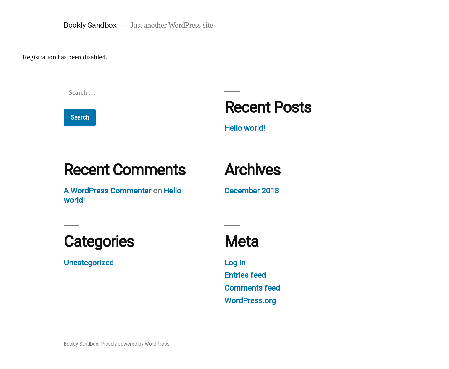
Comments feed (252, 287)
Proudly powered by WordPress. (135, 344)
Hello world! (244, 128)
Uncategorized (89, 262)
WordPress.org (250, 300)
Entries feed (245, 275)
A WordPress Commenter (107, 190)
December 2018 (251, 190)
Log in (234, 262)
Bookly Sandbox (90, 25)
